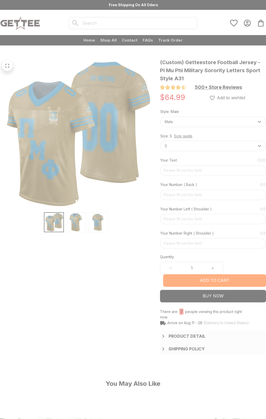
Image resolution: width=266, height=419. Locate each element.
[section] (218, 87)
